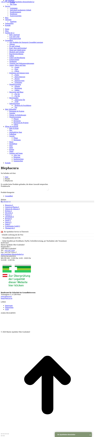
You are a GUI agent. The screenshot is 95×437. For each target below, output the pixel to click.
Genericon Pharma (12, 207)
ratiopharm (9, 216)
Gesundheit (9, 196)
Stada (7, 224)
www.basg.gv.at (6, 296)
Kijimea (8, 211)
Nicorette (9, 213)
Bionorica (9, 205)
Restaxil (8, 218)
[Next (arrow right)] (4, 435)
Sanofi (8, 220)
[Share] (4, 433)
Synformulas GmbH (12, 226)
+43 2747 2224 (6, 2)
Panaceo (8, 215)
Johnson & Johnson (12, 209)
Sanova (8, 222)
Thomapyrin (10, 228)
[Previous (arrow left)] (2, 435)
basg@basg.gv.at (6, 298)
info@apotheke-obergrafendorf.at (23, 2)
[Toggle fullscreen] (6, 433)
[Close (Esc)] (2, 433)
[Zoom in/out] (8, 433)
